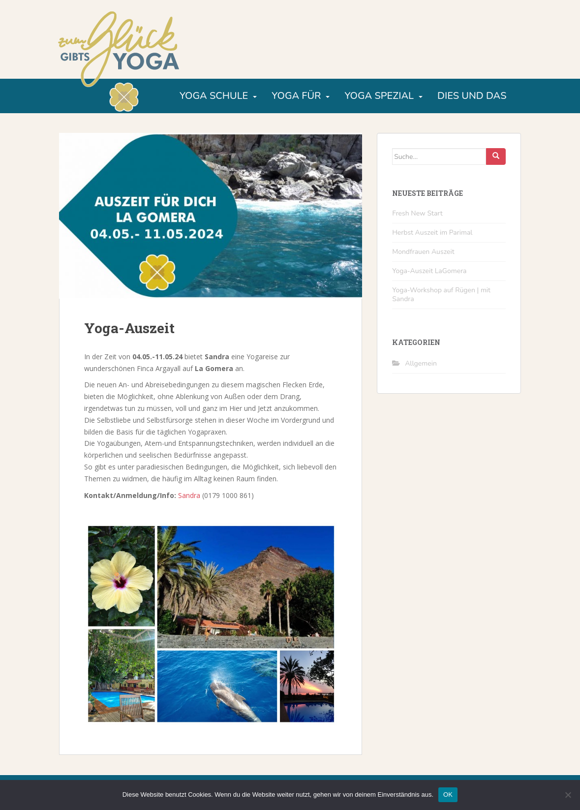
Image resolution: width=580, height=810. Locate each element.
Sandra (189, 495)
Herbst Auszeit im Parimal (432, 232)
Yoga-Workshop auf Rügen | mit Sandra (441, 294)
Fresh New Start (417, 213)
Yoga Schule (214, 95)
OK (448, 794)
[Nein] (568, 795)
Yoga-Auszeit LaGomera (429, 271)
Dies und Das (471, 95)
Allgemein (421, 363)
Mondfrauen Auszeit (423, 251)
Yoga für (296, 95)
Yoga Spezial (379, 95)
